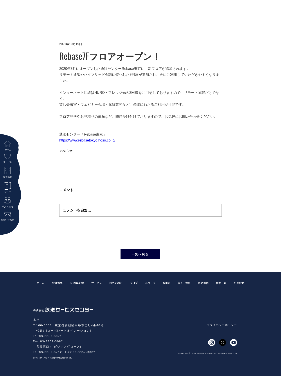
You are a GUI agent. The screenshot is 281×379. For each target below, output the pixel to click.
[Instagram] (211, 342)
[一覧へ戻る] (140, 254)
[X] (222, 342)
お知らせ (66, 150)
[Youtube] (233, 342)
